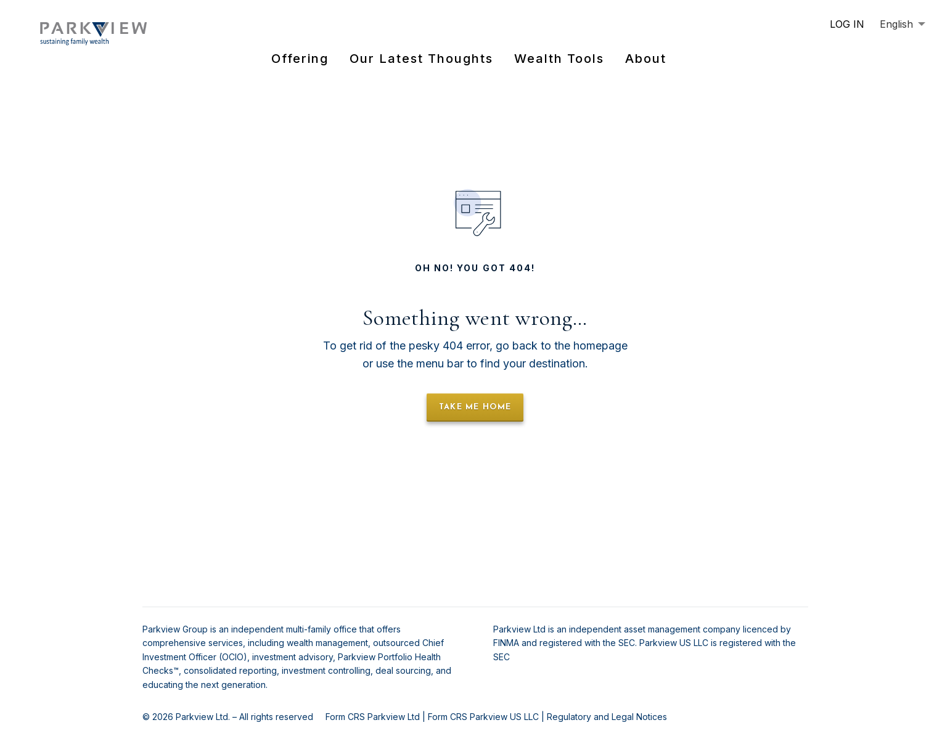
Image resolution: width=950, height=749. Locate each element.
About (645, 58)
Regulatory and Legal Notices (607, 719)
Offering (300, 58)
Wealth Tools (559, 58)
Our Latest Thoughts (421, 58)
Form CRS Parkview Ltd (373, 719)
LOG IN (847, 24)
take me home (475, 407)
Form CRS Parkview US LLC (483, 719)
